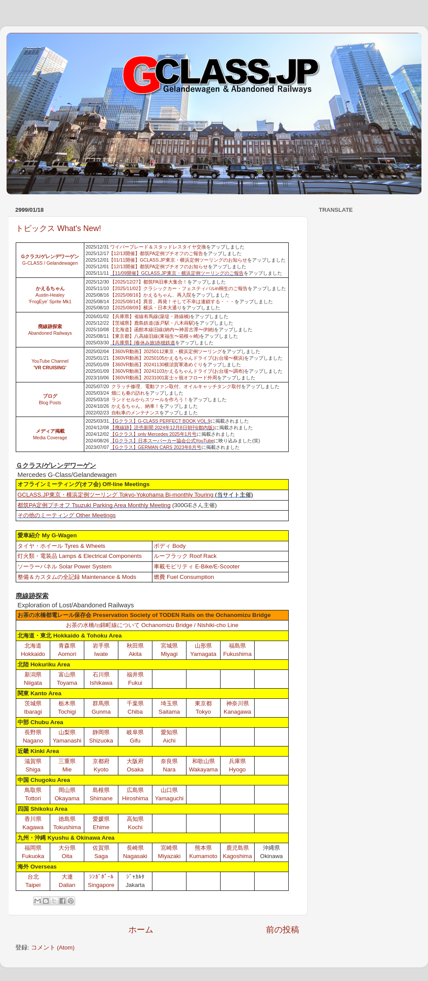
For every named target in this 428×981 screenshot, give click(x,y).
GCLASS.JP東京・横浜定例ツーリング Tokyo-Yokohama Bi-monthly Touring (115, 494)
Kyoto (100, 769)
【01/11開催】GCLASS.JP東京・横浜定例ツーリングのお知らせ (178, 260)
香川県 (32, 819)
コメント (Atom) (53, 947)
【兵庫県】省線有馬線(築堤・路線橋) (150, 316)
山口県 (169, 790)
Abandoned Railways (50, 333)
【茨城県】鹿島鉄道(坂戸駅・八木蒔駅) (152, 323)
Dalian (67, 885)
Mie (67, 769)
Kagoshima (237, 856)
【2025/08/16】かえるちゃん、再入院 (150, 295)
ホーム (140, 929)
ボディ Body (170, 546)
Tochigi (67, 711)
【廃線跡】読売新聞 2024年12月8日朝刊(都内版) (162, 427)
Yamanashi (67, 740)
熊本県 (203, 847)
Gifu (135, 740)
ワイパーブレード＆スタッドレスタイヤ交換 (158, 246)
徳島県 (67, 819)
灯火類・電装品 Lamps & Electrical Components (79, 556)
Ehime (101, 827)
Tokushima (67, 827)
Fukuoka (33, 856)
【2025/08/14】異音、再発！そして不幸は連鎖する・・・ (172, 301)
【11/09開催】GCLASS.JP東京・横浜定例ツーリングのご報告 (176, 273)
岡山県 (67, 790)
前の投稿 (282, 929)
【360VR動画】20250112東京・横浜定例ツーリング (166, 351)
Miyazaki (169, 856)
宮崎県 (169, 847)
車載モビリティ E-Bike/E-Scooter (197, 566)
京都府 (101, 761)
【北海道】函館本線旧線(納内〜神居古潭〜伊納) (162, 329)
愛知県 (169, 732)
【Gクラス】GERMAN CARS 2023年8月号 (155, 447)
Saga (101, 856)
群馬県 (101, 703)
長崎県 (135, 847)
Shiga (32, 769)
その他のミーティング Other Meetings (66, 515)
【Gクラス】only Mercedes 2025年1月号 (153, 434)
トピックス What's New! (58, 228)
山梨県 (67, 732)
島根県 (101, 790)
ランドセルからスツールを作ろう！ (149, 399)
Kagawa (32, 827)
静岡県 (101, 732)
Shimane (101, 798)
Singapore (101, 885)
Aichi (169, 740)
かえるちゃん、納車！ (135, 406)
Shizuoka (101, 740)
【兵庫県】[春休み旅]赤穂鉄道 (142, 342)
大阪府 (135, 761)
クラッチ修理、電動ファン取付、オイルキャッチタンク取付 (176, 386)
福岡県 (32, 847)
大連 (67, 876)
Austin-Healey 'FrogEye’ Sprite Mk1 (49, 295)
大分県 (67, 847)
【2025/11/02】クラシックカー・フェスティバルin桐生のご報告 (179, 288)
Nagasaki (135, 856)
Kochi (135, 827)
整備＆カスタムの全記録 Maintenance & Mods (76, 577)
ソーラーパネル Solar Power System (64, 566)
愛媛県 (101, 819)
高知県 (135, 819)
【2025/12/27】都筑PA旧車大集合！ (148, 281)
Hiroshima (135, 798)
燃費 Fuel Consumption (184, 577)
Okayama (67, 798)
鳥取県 (32, 790)
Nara (169, 769)
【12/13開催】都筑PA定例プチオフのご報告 (156, 253)
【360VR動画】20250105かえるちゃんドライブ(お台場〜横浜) (177, 358)
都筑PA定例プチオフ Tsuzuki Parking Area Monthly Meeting (93, 505)
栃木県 (67, 703)
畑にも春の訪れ (128, 393)
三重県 (67, 761)
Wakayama (203, 769)
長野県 (32, 732)
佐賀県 (101, 847)
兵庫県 (237, 761)
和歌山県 (203, 761)
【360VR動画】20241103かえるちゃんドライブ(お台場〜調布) (177, 371)
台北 (33, 876)
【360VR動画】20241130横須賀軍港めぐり (156, 364)
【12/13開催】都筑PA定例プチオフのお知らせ (158, 266)
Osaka (135, 769)
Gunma (101, 711)
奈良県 (169, 761)
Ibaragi (33, 711)
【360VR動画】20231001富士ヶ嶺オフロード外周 (163, 377)
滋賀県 (32, 761)
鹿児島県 (237, 847)
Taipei (33, 885)
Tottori (33, 798)
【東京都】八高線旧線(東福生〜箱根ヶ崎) (155, 336)
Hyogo (237, 769)
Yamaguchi (169, 798)
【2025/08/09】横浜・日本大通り (145, 307)
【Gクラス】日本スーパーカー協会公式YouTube (162, 440)
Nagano (33, 740)
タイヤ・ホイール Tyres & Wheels (61, 546)
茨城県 (32, 703)
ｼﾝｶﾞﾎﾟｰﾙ (101, 876)
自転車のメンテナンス (135, 412)
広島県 (135, 790)
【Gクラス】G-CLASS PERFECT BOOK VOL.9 (160, 421)
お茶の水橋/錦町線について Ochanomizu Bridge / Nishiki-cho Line (152, 625)
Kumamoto (203, 856)
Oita (67, 856)
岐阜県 (135, 732)
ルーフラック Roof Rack (185, 556)
